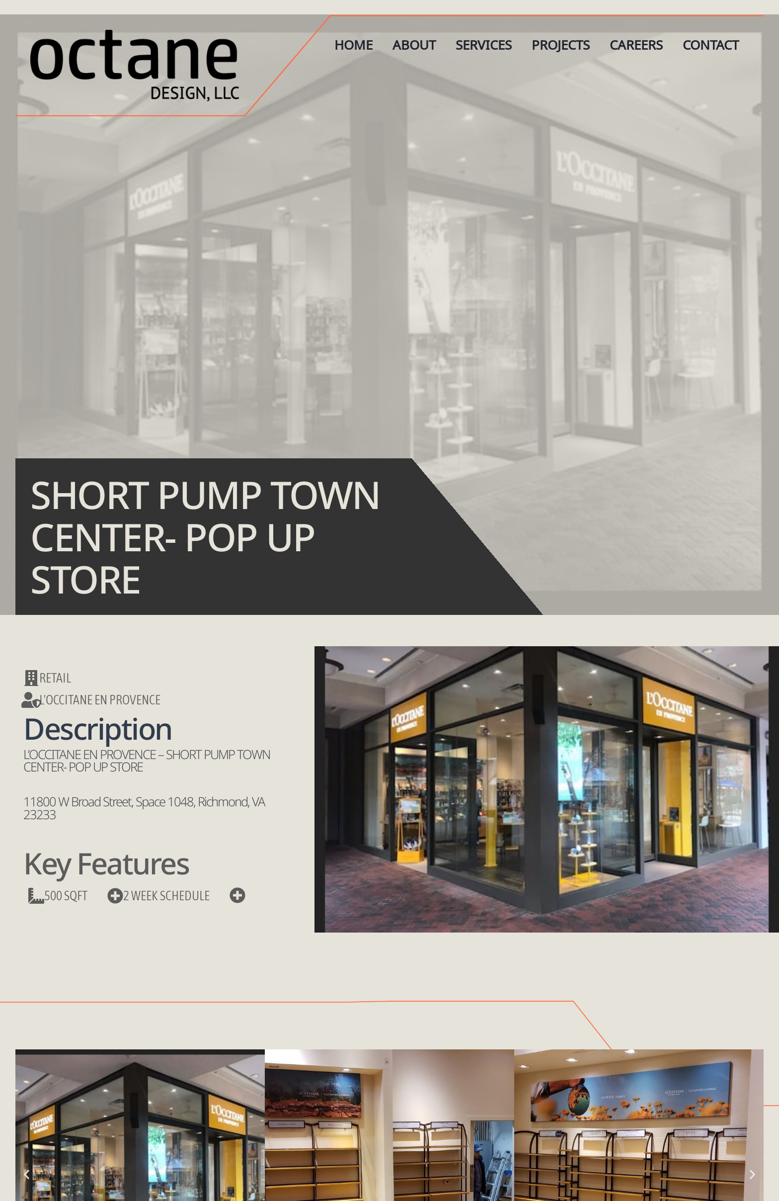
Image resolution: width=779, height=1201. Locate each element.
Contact (711, 44)
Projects (561, 44)
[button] (26, 1174)
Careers (636, 44)
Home (353, 44)
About (414, 44)
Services (484, 44)
